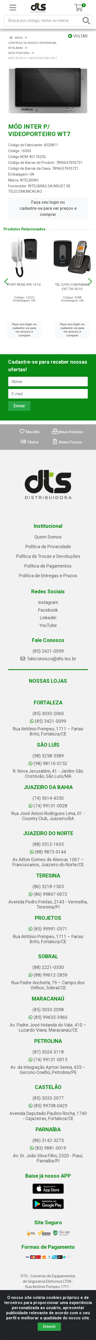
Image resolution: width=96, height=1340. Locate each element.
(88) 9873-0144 (48, 852)
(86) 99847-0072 (48, 894)
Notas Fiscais (67, 442)
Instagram (48, 602)
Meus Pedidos (67, 432)
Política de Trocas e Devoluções (48, 556)
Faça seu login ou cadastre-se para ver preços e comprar (48, 208)
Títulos (29, 442)
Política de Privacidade (48, 546)
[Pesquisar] (86, 20)
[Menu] (12, 7)
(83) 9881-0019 (48, 1148)
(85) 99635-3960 (48, 1017)
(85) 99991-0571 (48, 928)
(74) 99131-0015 (48, 1059)
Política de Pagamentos (48, 566)
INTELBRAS (29, 180)
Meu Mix (29, 432)
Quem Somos (48, 537)
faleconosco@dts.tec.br (48, 658)
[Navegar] (6, 281)
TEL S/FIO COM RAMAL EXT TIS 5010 (72, 286)
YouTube (48, 625)
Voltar (78, 36)
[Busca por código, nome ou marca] (42, 20)
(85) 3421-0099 (48, 651)
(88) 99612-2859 (48, 975)
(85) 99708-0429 (48, 1105)
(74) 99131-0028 (48, 805)
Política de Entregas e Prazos (48, 575)
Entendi (49, 1326)
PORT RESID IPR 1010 (24, 284)
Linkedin (48, 617)
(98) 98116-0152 (48, 763)
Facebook (48, 610)
